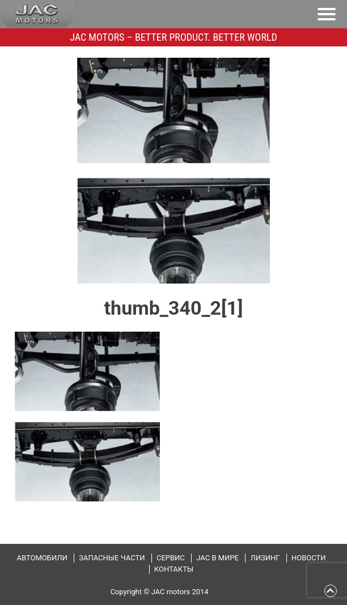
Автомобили (41, 557)
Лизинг (265, 557)
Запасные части (112, 557)
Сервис (170, 557)
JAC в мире (217, 557)
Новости (308, 557)
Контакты (173, 569)
